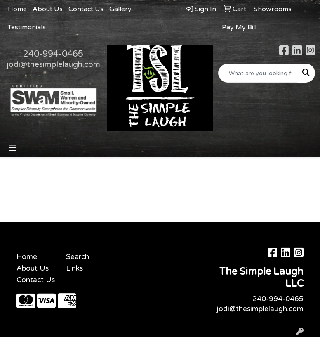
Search (77, 256)
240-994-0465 (53, 53)
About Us (48, 9)
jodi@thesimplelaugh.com (53, 64)
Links (74, 268)
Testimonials (27, 27)
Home (17, 9)
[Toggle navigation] (12, 148)
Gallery (120, 9)
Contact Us (86, 9)
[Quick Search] (258, 73)
